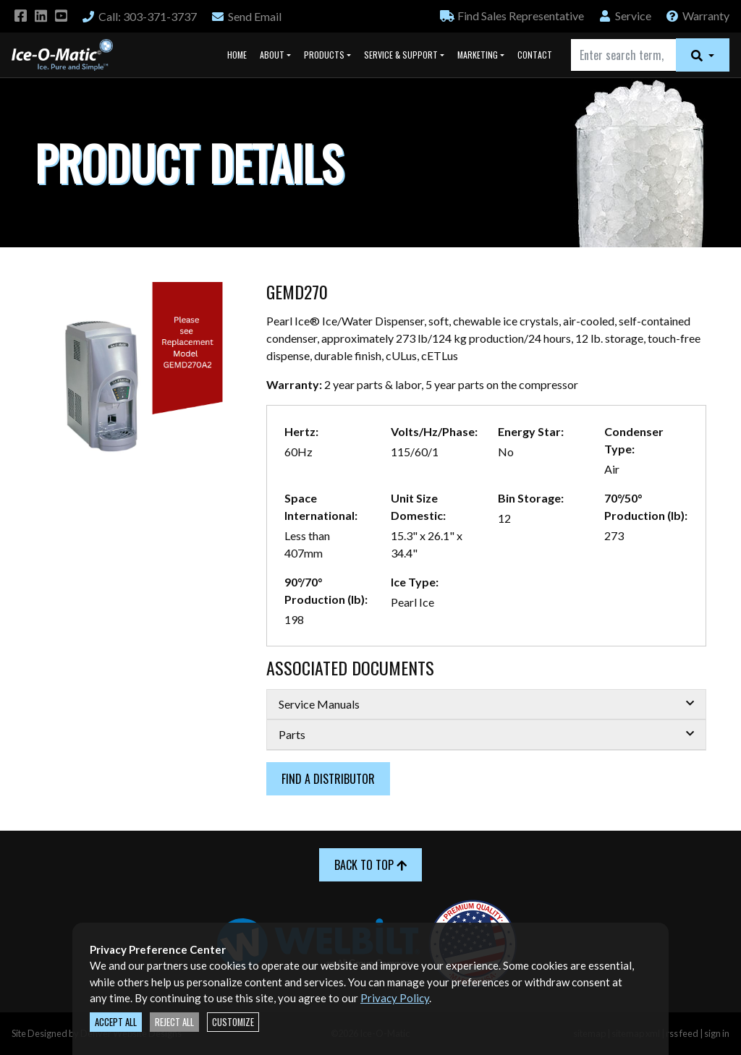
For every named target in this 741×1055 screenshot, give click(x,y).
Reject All (174, 1022)
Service (624, 15)
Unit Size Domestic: (418, 506)
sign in (716, 1033)
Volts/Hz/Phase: (434, 431)
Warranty (697, 15)
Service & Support (401, 54)
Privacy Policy (394, 997)
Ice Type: (415, 582)
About (272, 54)
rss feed (682, 1033)
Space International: (320, 506)
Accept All (116, 1022)
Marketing (477, 54)
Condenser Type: (634, 440)
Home (237, 54)
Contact (534, 54)
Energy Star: (531, 431)
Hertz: (301, 431)
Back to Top (370, 865)
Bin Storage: (531, 498)
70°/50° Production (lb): (645, 506)
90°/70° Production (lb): (326, 590)
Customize (233, 1022)
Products (324, 54)
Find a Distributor (328, 778)
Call (139, 16)
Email (246, 16)
